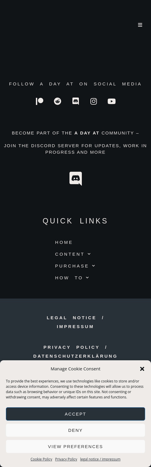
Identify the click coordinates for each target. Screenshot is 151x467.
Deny (75, 430)
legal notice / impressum (100, 459)
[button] (142, 369)
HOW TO (72, 277)
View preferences (75, 446)
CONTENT (73, 254)
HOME (64, 242)
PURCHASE (75, 265)
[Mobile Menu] (140, 24)
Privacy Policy (66, 459)
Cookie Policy (41, 459)
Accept (75, 413)
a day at (8, 26)
